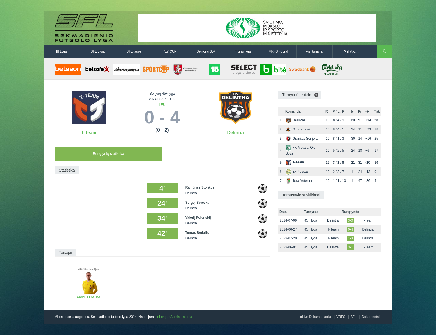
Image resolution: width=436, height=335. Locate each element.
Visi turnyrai (314, 51)
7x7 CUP (170, 51)
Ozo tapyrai (298, 129)
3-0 (350, 220)
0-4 (350, 229)
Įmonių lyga (242, 51)
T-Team (88, 132)
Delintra (235, 132)
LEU (162, 105)
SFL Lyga (98, 51)
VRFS (340, 317)
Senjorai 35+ (206, 51)
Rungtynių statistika (108, 153)
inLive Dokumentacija (315, 317)
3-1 (350, 247)
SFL (353, 317)
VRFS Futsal (278, 51)
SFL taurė (133, 51)
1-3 (350, 238)
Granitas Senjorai (302, 139)
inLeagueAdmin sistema (174, 317)
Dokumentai (371, 317)
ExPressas (297, 172)
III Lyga (61, 51)
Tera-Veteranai (300, 181)
